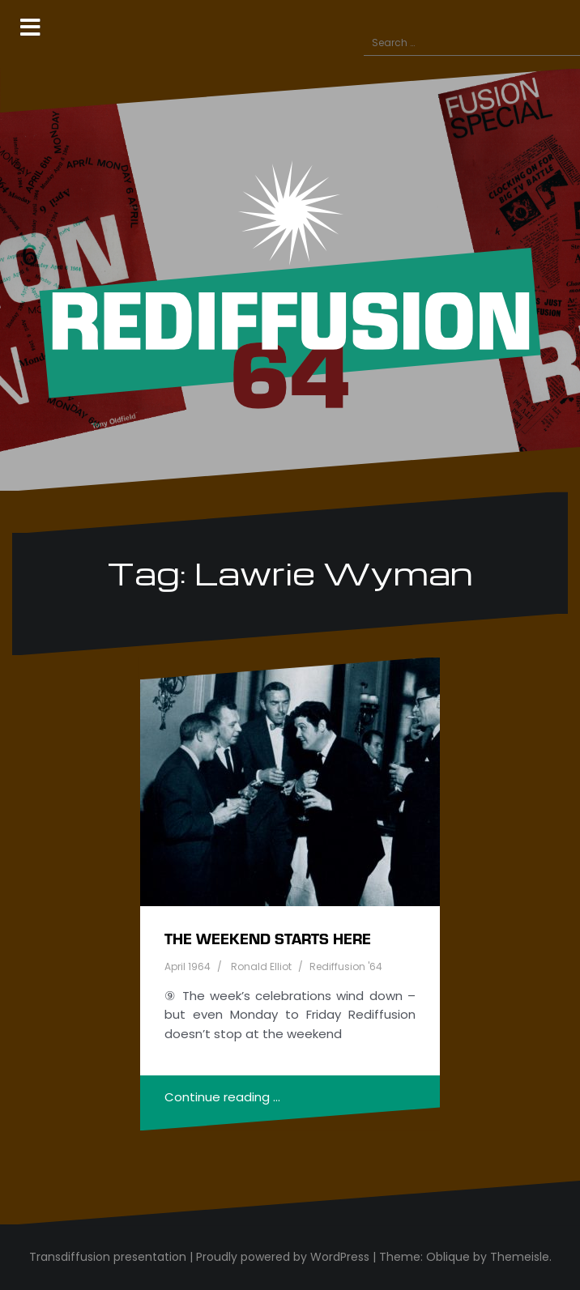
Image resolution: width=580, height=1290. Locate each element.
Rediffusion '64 (345, 966)
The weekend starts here (267, 938)
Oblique (448, 1257)
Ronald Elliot (261, 966)
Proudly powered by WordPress (282, 1257)
